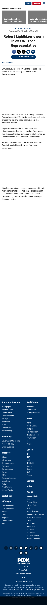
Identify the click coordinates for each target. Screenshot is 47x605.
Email (33, 52)
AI (27, 441)
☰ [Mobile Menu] (44, 3)
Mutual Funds (7, 490)
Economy (7, 436)
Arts (3, 524)
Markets (6, 452)
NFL (28, 454)
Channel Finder (32, 496)
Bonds (4, 472)
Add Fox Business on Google (24, 57)
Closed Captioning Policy (23, 581)
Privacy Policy (32, 505)
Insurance (6, 422)
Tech (29, 418)
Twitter (19, 52)
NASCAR (30, 463)
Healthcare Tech (33, 435)
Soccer (29, 469)
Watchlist (7, 496)
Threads (24, 52)
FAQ (28, 508)
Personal (30, 407)
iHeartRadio (26, 553)
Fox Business (10, 3)
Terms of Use (32, 502)
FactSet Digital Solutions (22, 589)
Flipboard (26, 548)
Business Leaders (9, 478)
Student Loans (8, 410)
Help (23, 577)
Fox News (30, 529)
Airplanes (6, 518)
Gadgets (30, 429)
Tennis (29, 475)
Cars (4, 515)
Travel (4, 512)
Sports (30, 449)
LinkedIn (31, 548)
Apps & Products (33, 538)
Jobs (28, 499)
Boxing (29, 466)
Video (29, 486)
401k (4, 425)
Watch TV (37, 3)
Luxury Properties (33, 413)
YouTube (21, 548)
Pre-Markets (7, 487)
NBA (28, 457)
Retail (4, 484)
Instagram (16, 548)
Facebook (14, 52)
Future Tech (31, 438)
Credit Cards (7, 413)
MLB (28, 460)
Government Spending (11, 441)
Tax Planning (7, 431)
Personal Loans (8, 416)
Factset (30, 587)
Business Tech (32, 432)
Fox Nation (31, 532)
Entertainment (8, 506)
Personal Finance (11, 402)
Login (28, 3)
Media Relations (33, 511)
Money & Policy (8, 444)
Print (28, 52)
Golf (28, 472)
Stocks (4, 457)
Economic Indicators (23, 28)
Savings (5, 419)
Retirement (6, 428)
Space (29, 444)
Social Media (32, 426)
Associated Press (8, 63)
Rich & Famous (8, 509)
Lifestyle (6, 501)
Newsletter (41, 548)
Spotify (21, 553)
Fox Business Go (33, 535)
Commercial (31, 410)
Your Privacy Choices (23, 574)
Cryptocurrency (8, 463)
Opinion (30, 481)
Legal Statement (38, 589)
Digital (29, 423)
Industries (6, 481)
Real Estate (32, 402)
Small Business (8, 447)
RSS (36, 548)
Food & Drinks (7, 521)
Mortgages (6, 407)
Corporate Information (35, 514)
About (30, 492)
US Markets (6, 460)
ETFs (4, 475)
